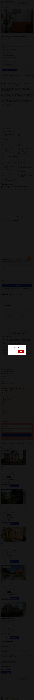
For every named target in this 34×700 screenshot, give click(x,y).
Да (13, 351)
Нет (21, 351)
